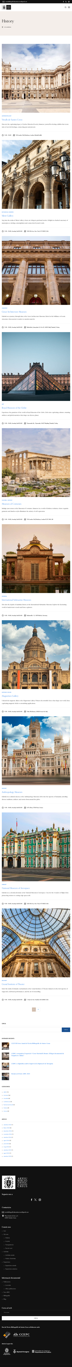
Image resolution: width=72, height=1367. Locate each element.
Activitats (6, 1095)
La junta (7, 1241)
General (4, 596)
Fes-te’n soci (8, 1248)
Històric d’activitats (10, 1258)
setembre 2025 (7, 1125)
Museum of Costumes (11, 503)
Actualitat (6, 1098)
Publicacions (7, 1282)
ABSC (5, 1092)
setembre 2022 (7, 1156)
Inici (5, 1231)
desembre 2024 (8, 1131)
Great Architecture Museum (14, 311)
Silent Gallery (7, 215)
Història (5, 1108)
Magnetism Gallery (10, 696)
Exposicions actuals (10, 1265)
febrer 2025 (7, 1128)
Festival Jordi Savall (8, 1105)
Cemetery (4, 308)
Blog (5, 1299)
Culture (4, 500)
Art (3, 404)
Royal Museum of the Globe (14, 407)
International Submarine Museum (16, 600)
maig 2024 (6, 1147)
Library (4, 884)
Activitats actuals (9, 1255)
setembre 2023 (7, 1150)
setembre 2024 (7, 1137)
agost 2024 (6, 1140)
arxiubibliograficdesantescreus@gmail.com (15, 1)
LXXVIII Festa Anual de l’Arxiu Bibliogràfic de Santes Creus (30, 1043)
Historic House (6, 692)
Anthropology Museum (12, 792)
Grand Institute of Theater (13, 984)
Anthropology (6, 116)
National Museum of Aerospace (16, 888)
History (10, 500)
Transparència (9, 1245)
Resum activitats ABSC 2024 (20, 1074)
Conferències (7, 1101)
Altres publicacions (10, 1289)
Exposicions (7, 1262)
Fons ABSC (7, 1292)
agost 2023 (6, 1153)
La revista (8, 1285)
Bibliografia (7, 1295)
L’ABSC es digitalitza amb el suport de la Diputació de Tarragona (32, 1064)
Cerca (4, 1023)
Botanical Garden (8, 212)
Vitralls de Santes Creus (12, 119)
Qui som (6, 1234)
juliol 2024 (6, 1143)
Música (5, 1111)
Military (4, 980)
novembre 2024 (8, 1134)
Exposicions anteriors (11, 1269)
